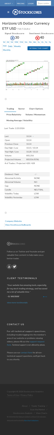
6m (34, 42)
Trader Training (38, 406)
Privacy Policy (27, 395)
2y (42, 42)
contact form (26, 352)
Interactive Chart (39, 48)
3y (46, 42)
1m (26, 42)
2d (8, 42)
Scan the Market (37, 409)
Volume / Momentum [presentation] (35, 114)
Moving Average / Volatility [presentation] (19, 120)
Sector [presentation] (21, 108)
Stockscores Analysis (22, 413)
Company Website (13, 221)
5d (12, 42)
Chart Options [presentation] (36, 108)
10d (16, 42)
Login (30, 3)
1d (4, 42)
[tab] (10, 109)
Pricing (20, 3)
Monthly (7, 50)
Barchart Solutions (31, 420)
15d (21, 42)
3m (30, 42)
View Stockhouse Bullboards (18, 225)
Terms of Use (13, 395)
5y (50, 42)
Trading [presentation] (10, 108)
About (9, 3)
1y (39, 42)
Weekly (17, 46)
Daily (10, 46)
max (5, 45)
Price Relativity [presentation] (13, 114)
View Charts (41, 413)
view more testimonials (17, 302)
